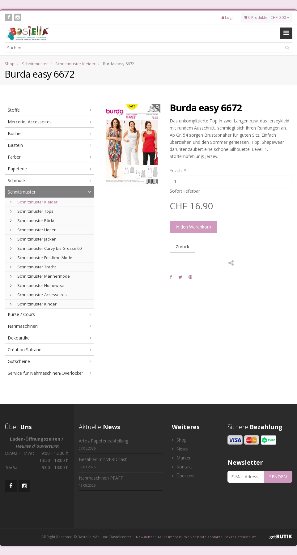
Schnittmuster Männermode (40, 276)
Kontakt (182, 467)
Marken (182, 458)
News (180, 449)
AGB (161, 537)
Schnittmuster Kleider (75, 63)
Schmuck (17, 180)
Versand (197, 537)
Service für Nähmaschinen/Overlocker (45, 373)
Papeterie (17, 169)
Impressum (177, 537)
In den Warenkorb (193, 227)
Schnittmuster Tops (31, 211)
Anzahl (178, 170)
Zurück (182, 247)
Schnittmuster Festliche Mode (41, 257)
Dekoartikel (19, 338)
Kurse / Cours (21, 314)
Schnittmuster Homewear (37, 285)
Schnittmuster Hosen (33, 230)
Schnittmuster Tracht (33, 267)
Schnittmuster (35, 63)
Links (227, 537)
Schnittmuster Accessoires (38, 294)
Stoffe (14, 110)
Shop (10, 63)
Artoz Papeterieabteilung (103, 444)
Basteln (15, 145)
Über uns (183, 476)
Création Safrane (24, 349)
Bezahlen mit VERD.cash (103, 462)
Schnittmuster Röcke (33, 220)
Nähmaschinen (23, 326)
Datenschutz (245, 537)
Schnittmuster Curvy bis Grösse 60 (46, 248)
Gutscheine (19, 361)
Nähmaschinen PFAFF (101, 481)
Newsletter (145, 537)
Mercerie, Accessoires (30, 122)
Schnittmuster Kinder (33, 304)
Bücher (15, 133)
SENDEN (278, 477)
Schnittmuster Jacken (33, 239)
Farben (15, 157)
